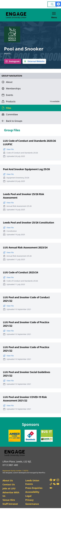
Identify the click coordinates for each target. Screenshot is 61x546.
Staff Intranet (10, 503)
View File (8, 149)
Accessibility (32, 491)
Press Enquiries (33, 487)
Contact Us (9, 484)
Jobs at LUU (9, 488)
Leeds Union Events (32, 482)
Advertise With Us (11, 494)
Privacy (29, 499)
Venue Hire (9, 499)
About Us (8, 480)
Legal (28, 495)
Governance (32, 503)
